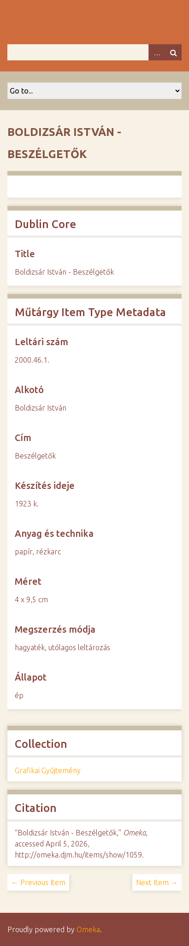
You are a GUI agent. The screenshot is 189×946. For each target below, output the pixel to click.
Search (173, 52)
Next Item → (157, 882)
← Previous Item (38, 882)
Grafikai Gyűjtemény (48, 770)
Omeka (88, 929)
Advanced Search (156, 52)
